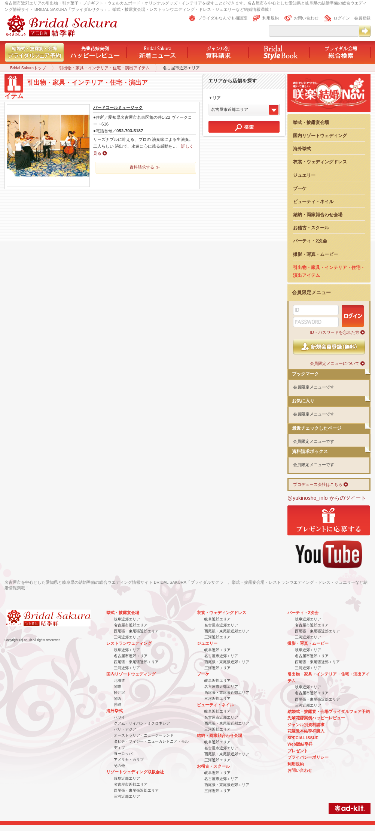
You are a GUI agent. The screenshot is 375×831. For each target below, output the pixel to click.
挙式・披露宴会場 (311, 122)
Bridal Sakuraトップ (28, 68)
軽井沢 (119, 693)
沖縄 (117, 704)
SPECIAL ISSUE (302, 737)
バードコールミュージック (118, 107)
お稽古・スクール (311, 227)
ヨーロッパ (123, 754)
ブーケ (300, 188)
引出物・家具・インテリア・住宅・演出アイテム (104, 68)
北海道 (119, 681)
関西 (117, 698)
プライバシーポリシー (308, 757)
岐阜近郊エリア (127, 619)
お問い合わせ (306, 18)
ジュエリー (304, 175)
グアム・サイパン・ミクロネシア (142, 723)
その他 (119, 766)
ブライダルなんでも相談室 (222, 18)
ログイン (341, 18)
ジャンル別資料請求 (305, 724)
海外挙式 (302, 148)
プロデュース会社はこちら (317, 484)
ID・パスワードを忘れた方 (334, 332)
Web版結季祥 (299, 744)
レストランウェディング (129, 643)
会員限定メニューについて (334, 363)
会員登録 (362, 18)
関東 (117, 687)
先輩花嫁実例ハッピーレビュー (316, 718)
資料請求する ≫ (144, 167)
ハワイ (119, 717)
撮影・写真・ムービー (315, 254)
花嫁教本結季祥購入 (305, 731)
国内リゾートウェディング (320, 135)
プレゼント (297, 751)
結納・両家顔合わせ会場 (317, 214)
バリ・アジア (125, 729)
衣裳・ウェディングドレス (320, 161)
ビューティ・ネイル (313, 201)
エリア (214, 98)
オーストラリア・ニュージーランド (144, 735)
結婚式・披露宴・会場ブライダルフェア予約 (328, 711)
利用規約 (270, 18)
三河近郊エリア (127, 637)
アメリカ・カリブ (129, 760)
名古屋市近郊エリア (130, 625)
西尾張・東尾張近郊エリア (136, 631)
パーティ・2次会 (310, 240)
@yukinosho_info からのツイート (326, 498)
